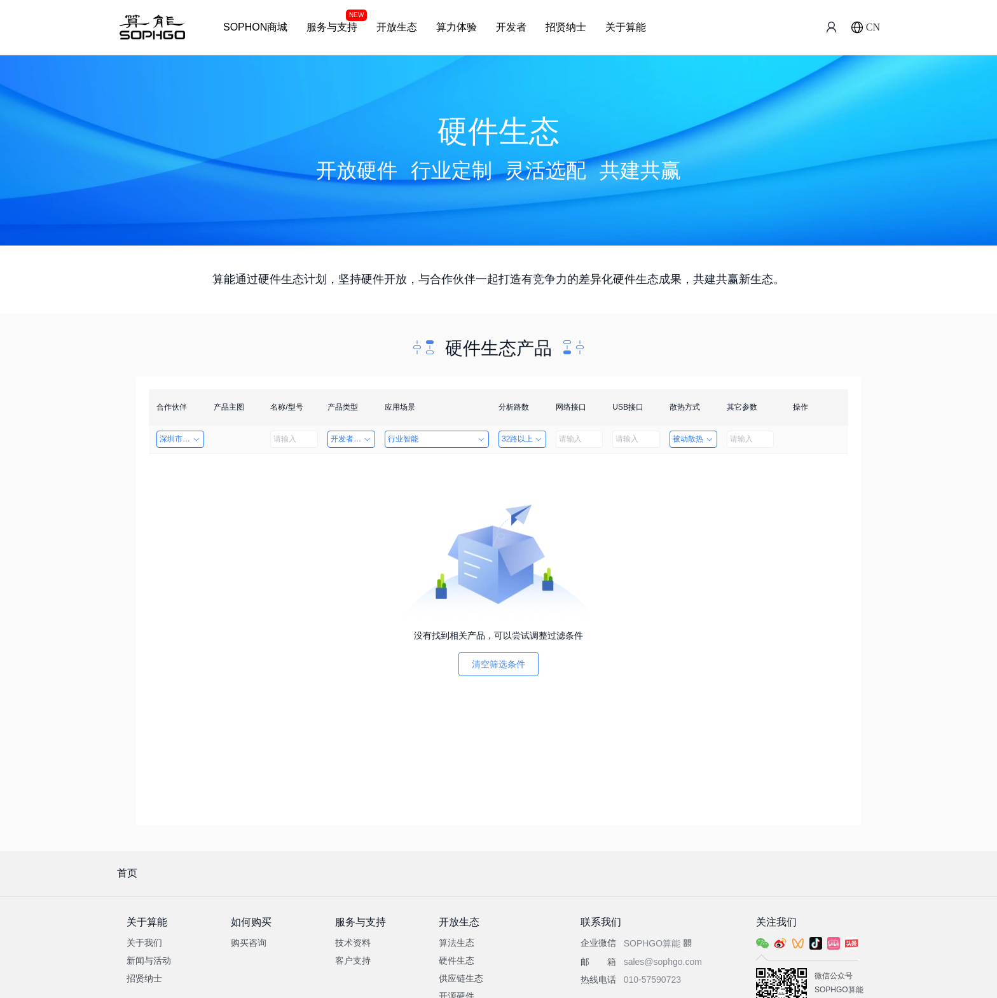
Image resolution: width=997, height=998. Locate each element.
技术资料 (353, 943)
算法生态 (456, 943)
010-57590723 (652, 979)
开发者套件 (351, 438)
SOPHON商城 (255, 27)
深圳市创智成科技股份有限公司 (182, 438)
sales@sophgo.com (663, 962)
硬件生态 (456, 960)
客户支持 (353, 960)
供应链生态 (461, 978)
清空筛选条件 (498, 664)
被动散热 (693, 438)
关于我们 (144, 943)
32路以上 (522, 438)
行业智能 (437, 438)
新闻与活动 (149, 960)
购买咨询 (248, 943)
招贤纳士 (566, 27)
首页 (127, 873)
